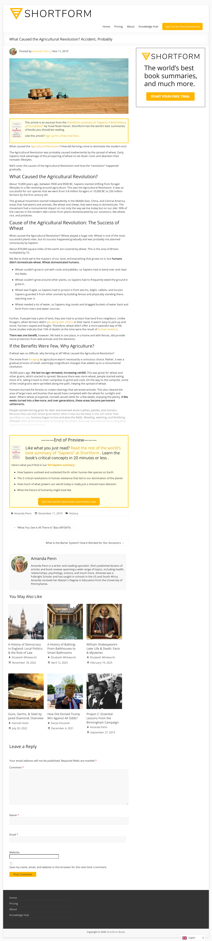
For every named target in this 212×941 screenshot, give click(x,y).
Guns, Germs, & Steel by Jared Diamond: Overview (25, 715)
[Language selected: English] (193, 938)
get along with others (60, 322)
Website (14, 851)
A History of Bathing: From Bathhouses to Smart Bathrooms (61, 647)
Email (13, 833)
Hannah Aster (20, 721)
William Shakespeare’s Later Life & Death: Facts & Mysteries (103, 647)
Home (106, 26)
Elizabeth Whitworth (24, 656)
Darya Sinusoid (60, 721)
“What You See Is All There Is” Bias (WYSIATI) (42, 526)
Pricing (118, 26)
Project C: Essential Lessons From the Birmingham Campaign (103, 717)
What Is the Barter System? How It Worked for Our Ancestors (85, 541)
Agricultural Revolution (45, 146)
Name (14, 814)
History (73, 512)
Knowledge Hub (148, 26)
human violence (108, 329)
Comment (16, 766)
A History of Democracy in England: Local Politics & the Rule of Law (25, 647)
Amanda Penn (41, 51)
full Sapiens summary (61, 465)
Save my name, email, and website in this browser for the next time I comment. (58, 866)
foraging (34, 359)
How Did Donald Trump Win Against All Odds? (63, 715)
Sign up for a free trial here (62, 136)
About (131, 26)
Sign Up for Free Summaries (182, 26)
